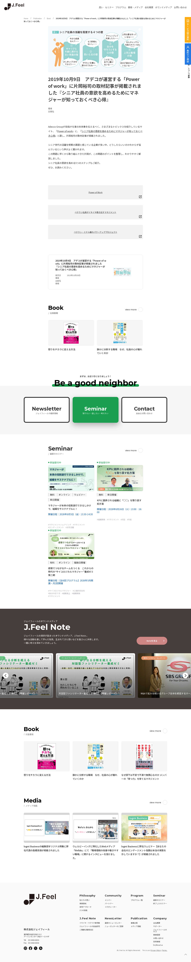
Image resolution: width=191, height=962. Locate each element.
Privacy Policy (156, 949)
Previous (5, 675)
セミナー (109, 7)
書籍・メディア (135, 7)
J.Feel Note (88, 917)
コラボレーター (111, 906)
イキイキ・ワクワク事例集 (90, 922)
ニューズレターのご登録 (114, 925)
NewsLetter (113, 917)
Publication (37, 19)
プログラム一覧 (137, 899)
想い (101, 7)
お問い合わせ (180, 7)
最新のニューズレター (113, 922)
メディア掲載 (136, 925)
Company (160, 917)
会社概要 (149, 7)
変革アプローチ (85, 906)
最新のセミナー (159, 899)
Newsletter (46, 410)
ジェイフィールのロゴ (160, 930)
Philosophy (88, 895)
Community (113, 895)
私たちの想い (85, 899)
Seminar (95, 410)
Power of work (65, 131)
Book (49, 19)
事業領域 (83, 902)
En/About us (158, 944)
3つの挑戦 (83, 909)
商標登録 (156, 934)
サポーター (157, 925)
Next (185, 675)
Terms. (164, 949)
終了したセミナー (160, 902)
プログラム (121, 7)
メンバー (108, 899)
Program (137, 895)
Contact (144, 410)
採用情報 (156, 940)
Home (26, 19)
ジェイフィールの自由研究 (90, 925)
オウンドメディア (163, 7)
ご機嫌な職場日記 (86, 929)
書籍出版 (134, 922)
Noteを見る (152, 640)
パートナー (109, 902)
